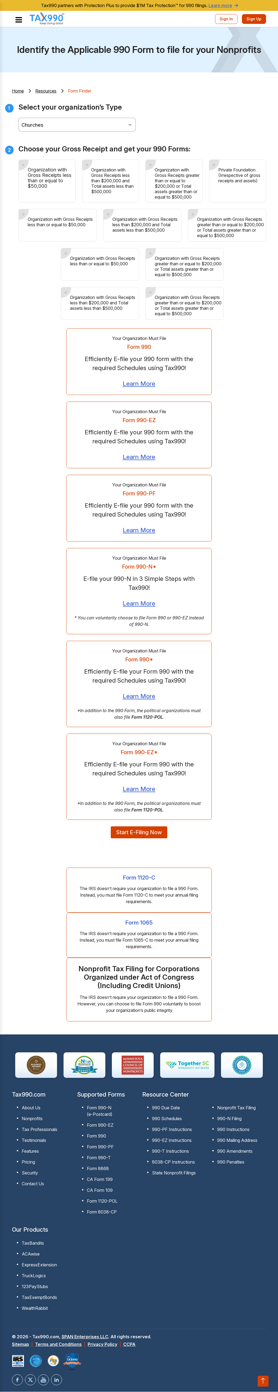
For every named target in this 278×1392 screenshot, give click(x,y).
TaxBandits (33, 1244)
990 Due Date (166, 1108)
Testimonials (34, 1141)
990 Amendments (234, 1152)
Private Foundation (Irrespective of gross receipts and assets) (239, 175)
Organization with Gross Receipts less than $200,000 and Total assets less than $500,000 (112, 180)
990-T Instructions (170, 1152)
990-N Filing (229, 1119)
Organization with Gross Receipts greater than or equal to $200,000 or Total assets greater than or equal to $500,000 (177, 183)
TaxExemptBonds (39, 1298)
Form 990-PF (100, 1148)
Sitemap (20, 1345)
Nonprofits (32, 1119)
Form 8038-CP (102, 1213)
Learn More (139, 383)
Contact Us (33, 1184)
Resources (45, 91)
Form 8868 (98, 1169)
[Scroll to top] (263, 1381)
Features (30, 1152)
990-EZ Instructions (172, 1141)
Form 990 (96, 1137)
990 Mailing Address (237, 1141)
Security (30, 1174)
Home (18, 91)
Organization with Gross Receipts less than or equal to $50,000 (49, 178)
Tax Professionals (39, 1130)
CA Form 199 (100, 1180)
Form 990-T (99, 1158)
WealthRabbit (35, 1309)
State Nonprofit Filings (174, 1174)
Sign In (226, 19)
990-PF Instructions (172, 1130)
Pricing (28, 1163)
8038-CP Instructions (173, 1163)
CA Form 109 (100, 1191)
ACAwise (31, 1254)
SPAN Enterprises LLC (85, 1337)
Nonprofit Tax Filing (236, 1108)
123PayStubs (35, 1287)
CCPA (129, 1345)
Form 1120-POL (102, 1202)
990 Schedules (167, 1119)
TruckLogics (34, 1276)
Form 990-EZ (100, 1126)
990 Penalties (230, 1163)
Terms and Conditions (58, 1345)
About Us (31, 1108)
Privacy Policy (102, 1345)
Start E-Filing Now (139, 833)
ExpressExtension (39, 1265)
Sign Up (254, 19)
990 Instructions (233, 1130)
